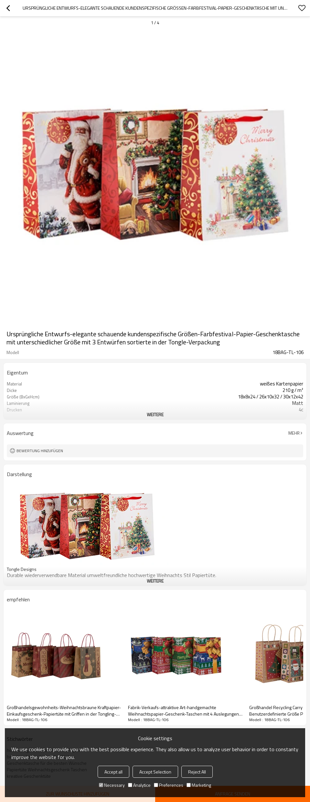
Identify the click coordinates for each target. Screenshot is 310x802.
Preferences (168, 785)
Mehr (294, 433)
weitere (155, 414)
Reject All (197, 771)
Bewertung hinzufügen (39, 451)
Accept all (113, 771)
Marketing (199, 785)
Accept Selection (155, 771)
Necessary (112, 785)
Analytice (139, 785)
